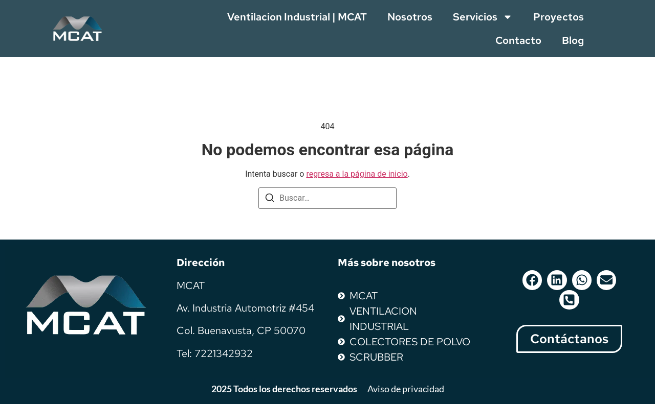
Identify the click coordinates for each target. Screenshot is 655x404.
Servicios (483, 17)
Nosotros (409, 16)
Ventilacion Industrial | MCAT (297, 16)
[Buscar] (269, 199)
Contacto (518, 40)
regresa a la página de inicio (356, 174)
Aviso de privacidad (405, 388)
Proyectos (558, 16)
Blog (573, 40)
